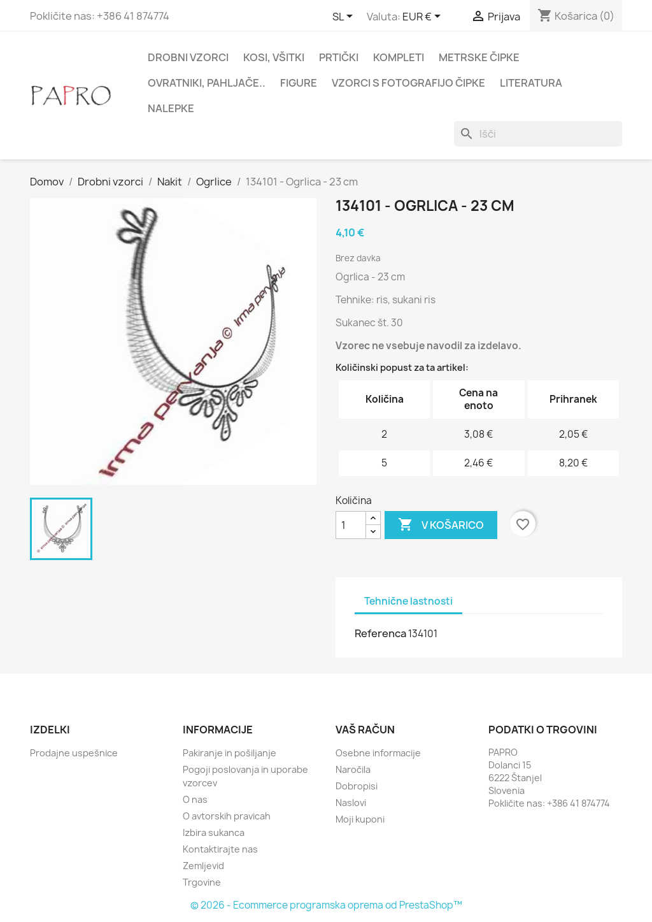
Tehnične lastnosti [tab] (408, 601)
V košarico (441, 525)
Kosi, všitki (273, 57)
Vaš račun (365, 730)
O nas (195, 799)
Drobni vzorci (188, 57)
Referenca (380, 633)
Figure (298, 83)
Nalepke (171, 108)
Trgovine (202, 882)
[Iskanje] (538, 134)
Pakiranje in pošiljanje (229, 753)
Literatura (531, 83)
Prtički (338, 57)
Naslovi (351, 802)
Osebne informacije (378, 753)
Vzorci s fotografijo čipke (408, 83)
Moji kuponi (360, 819)
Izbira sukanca (213, 832)
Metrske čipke (479, 57)
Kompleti (398, 57)
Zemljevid (203, 866)
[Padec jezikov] (344, 17)
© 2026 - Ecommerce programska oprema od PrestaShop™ (326, 905)
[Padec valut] (423, 17)
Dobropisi (357, 786)
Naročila (353, 769)
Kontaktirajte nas (220, 849)
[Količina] (351, 525)
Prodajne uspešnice (74, 753)
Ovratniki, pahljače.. (207, 83)
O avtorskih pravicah (227, 816)
